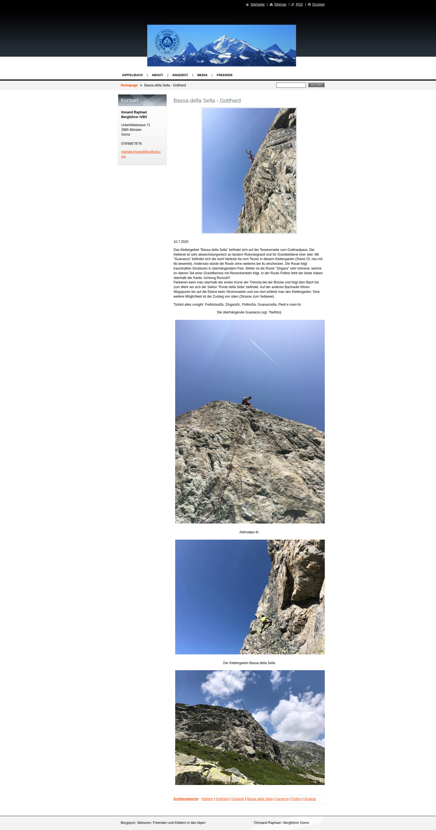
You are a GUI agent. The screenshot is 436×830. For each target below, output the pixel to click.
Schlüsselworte (186, 799)
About (157, 75)
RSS (299, 4)
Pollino (296, 799)
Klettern (207, 799)
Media (202, 75)
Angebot (180, 75)
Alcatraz (310, 799)
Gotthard (222, 799)
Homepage (129, 85)
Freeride (225, 75)
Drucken (318, 4)
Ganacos (282, 799)
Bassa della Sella (260, 799)
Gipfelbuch (132, 75)
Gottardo (237, 799)
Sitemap (280, 4)
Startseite (258, 4)
